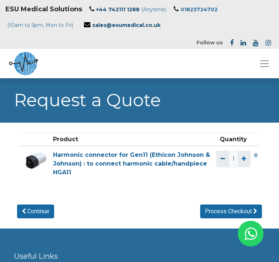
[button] (35, 211)
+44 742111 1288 (118, 9)
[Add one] (244, 159)
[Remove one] (222, 159)
